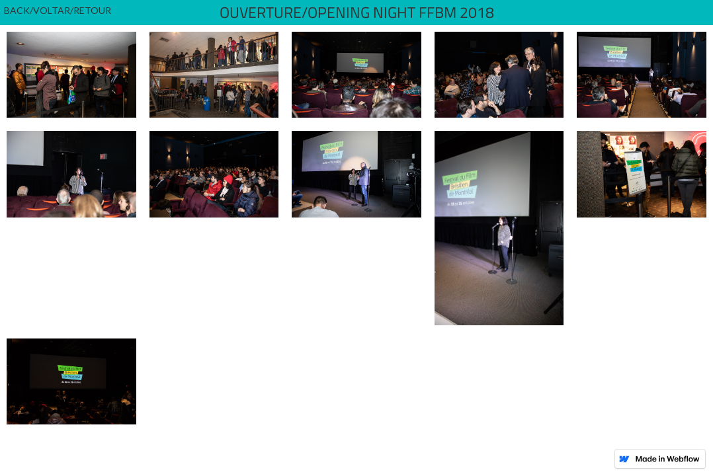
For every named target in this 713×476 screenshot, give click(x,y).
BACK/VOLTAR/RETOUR (57, 10)
